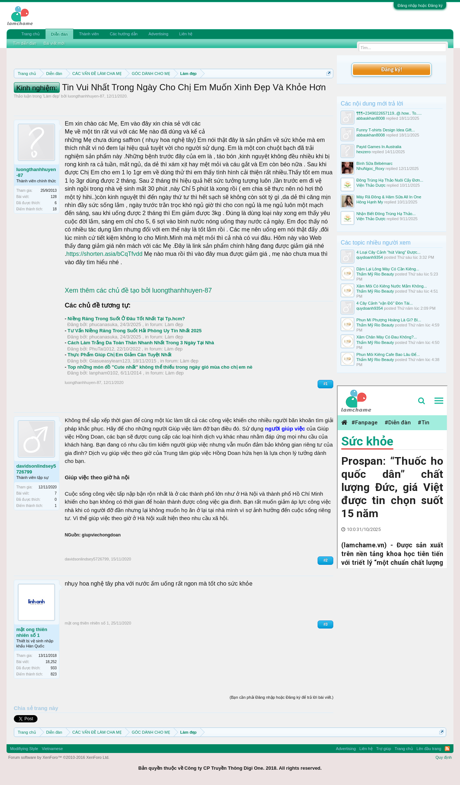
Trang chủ (30, 34)
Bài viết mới (54, 43)
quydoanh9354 (369, 257)
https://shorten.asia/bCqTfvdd (104, 254)
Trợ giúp (383, 748)
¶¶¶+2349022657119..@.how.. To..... (388, 113)
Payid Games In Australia (378, 146)
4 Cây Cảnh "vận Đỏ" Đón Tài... (384, 303)
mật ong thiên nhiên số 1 (31, 632)
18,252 (51, 662)
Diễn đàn (59, 34)
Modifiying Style (24, 748)
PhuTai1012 (101, 349)
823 (54, 674)
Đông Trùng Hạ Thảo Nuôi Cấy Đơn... (389, 180)
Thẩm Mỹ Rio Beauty (375, 274)
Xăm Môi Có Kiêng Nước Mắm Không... (391, 286)
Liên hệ (185, 34)
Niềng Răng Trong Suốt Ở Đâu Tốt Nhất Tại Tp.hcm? (126, 318)
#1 (325, 384)
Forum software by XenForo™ (59, 757)
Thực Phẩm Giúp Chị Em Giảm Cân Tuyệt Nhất (120, 354)
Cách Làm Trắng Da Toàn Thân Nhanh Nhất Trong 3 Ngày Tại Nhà (141, 342)
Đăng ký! (391, 69)
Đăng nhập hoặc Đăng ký (420, 5)
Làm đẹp (51, 96)
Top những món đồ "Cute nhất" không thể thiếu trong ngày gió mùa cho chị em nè (160, 367)
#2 (325, 560)
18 (55, 209)
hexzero (363, 152)
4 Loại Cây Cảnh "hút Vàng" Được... (388, 252)
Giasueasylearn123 (109, 361)
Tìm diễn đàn (24, 43)
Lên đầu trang (429, 748)
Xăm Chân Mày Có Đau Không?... (386, 337)
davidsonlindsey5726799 (36, 469)
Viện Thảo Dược (370, 185)
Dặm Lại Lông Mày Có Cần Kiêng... (387, 269)
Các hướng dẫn (123, 34)
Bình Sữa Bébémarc (374, 163)
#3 (325, 624)
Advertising (158, 34)
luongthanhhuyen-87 (86, 96)
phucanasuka (103, 324)
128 (54, 197)
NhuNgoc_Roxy (370, 168)
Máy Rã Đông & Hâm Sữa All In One (388, 197)
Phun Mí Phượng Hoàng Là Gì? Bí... (388, 320)
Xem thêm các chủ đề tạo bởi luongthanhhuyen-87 (138, 290)
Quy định (444, 757)
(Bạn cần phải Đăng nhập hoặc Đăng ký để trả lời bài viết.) (281, 697)
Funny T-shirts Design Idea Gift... (385, 130)
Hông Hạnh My (369, 202)
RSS (447, 748)
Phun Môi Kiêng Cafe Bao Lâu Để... (388, 354)
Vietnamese (52, 748)
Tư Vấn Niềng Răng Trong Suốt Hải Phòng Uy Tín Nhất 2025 (135, 330)
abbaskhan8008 (370, 118)
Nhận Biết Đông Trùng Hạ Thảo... (386, 213)
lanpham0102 (103, 373)
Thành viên (89, 34)
